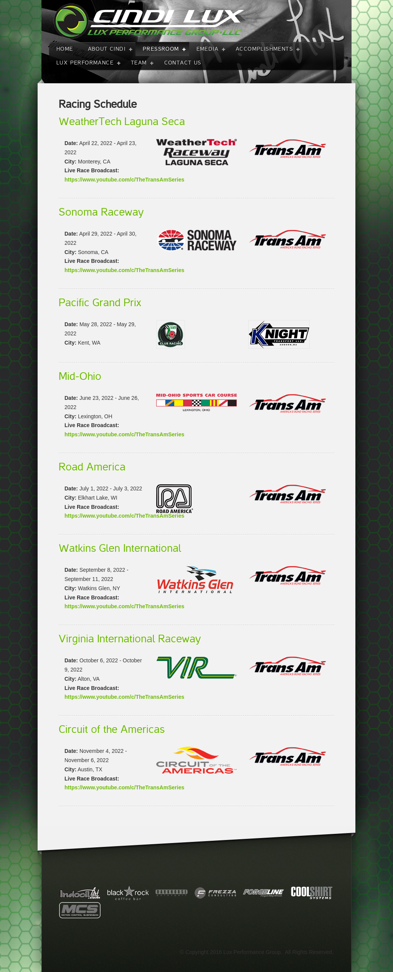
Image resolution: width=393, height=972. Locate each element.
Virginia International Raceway (130, 639)
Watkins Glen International (120, 548)
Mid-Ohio (80, 376)
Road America (92, 467)
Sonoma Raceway (101, 212)
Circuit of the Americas (112, 729)
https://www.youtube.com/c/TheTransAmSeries (124, 180)
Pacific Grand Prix (100, 303)
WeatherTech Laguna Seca (122, 121)
